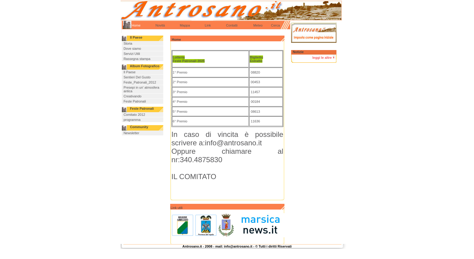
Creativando (132, 96)
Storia (128, 43)
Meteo (252, 25)
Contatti (232, 25)
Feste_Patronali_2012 (140, 82)
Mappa (185, 25)
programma (132, 120)
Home (136, 25)
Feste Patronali (135, 101)
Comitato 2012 (134, 114)
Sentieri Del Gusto (137, 77)
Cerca (275, 25)
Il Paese (130, 72)
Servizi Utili (132, 53)
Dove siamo (132, 48)
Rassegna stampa (137, 59)
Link (208, 25)
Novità (160, 25)
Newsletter (131, 133)
